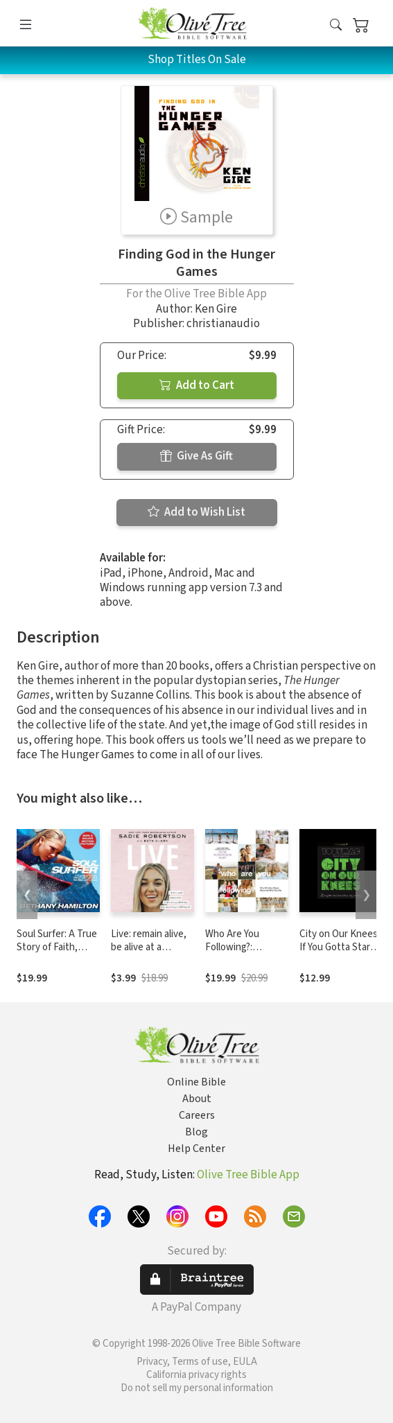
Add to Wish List (196, 512)
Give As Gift (196, 456)
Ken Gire (216, 309)
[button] (336, 26)
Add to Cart (196, 385)
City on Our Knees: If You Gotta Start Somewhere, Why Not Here (339, 954)
